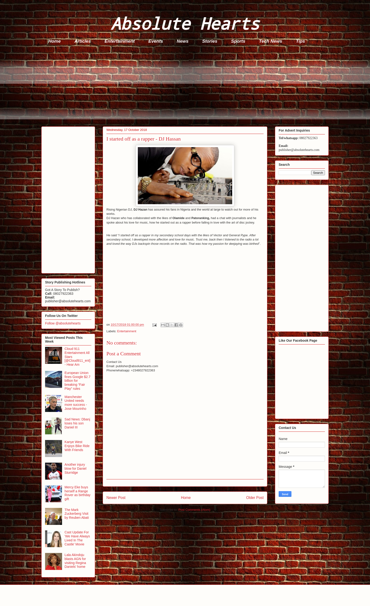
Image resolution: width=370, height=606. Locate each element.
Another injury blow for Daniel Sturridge (76, 468)
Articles (82, 41)
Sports (238, 41)
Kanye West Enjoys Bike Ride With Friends (77, 446)
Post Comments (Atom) (194, 509)
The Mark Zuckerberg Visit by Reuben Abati (77, 514)
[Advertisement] (182, 86)
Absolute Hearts (185, 23)
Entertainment (120, 41)
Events (155, 41)
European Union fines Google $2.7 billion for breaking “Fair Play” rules (78, 380)
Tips (300, 41)
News (183, 41)
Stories (209, 41)
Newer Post (116, 498)
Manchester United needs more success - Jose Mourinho (76, 403)
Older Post (255, 498)
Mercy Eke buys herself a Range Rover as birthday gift (78, 493)
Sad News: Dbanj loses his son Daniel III (77, 423)
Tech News (270, 41)
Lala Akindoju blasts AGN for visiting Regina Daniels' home (75, 561)
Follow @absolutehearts (62, 323)
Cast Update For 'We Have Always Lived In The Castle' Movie (77, 538)
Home (54, 41)
